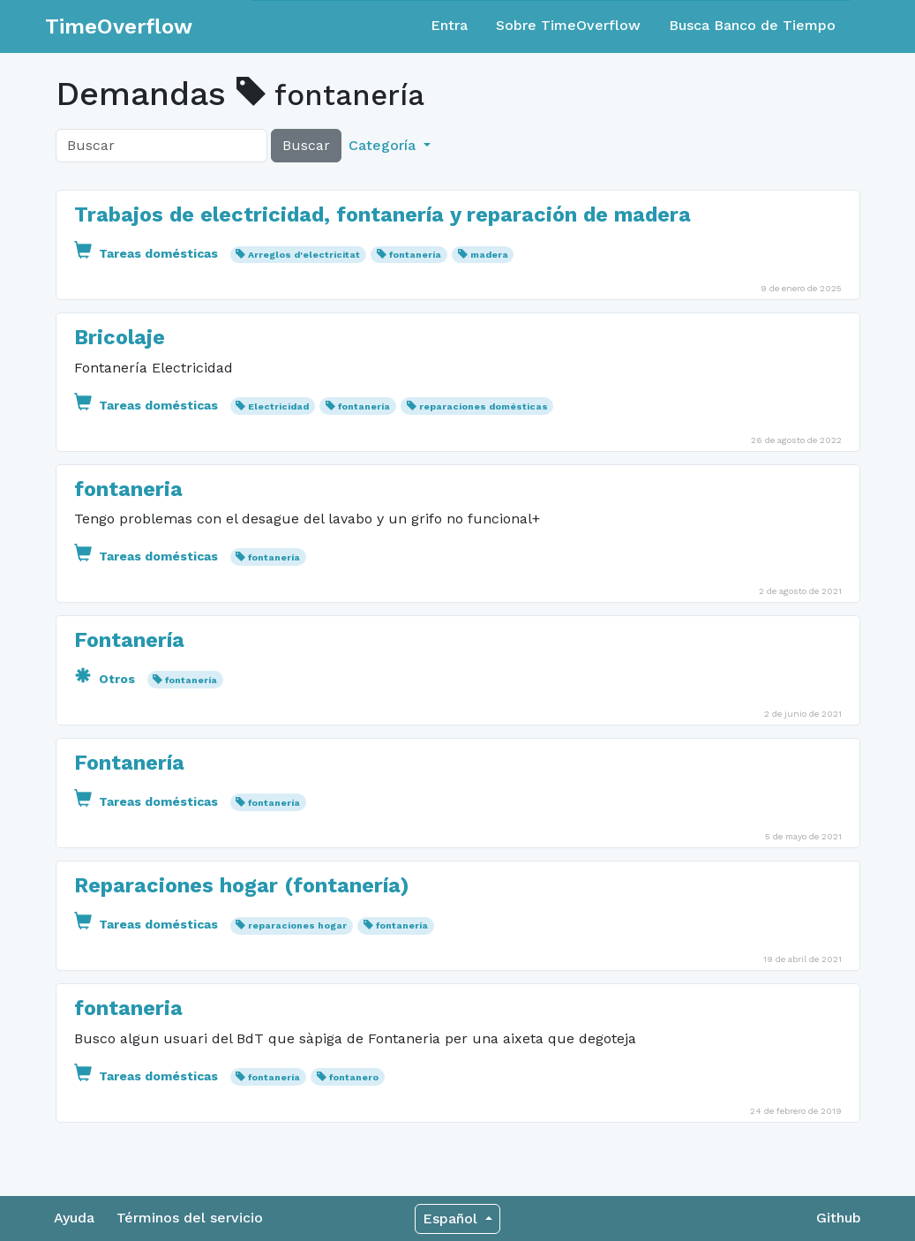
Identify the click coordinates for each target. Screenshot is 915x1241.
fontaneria (128, 489)
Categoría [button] (384, 145)
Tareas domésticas (147, 253)
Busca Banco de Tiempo (752, 25)
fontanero (354, 1077)
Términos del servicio (189, 1217)
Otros (106, 679)
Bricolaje (119, 337)
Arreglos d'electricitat (304, 254)
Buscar (306, 145)
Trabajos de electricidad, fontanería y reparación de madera (382, 214)
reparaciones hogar (297, 925)
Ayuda (74, 1217)
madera (489, 254)
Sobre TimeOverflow (568, 25)
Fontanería (129, 640)
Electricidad (278, 406)
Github (838, 1217)
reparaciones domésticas (483, 406)
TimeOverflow (118, 26)
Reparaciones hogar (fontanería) (241, 885)
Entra (449, 25)
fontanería (415, 254)
